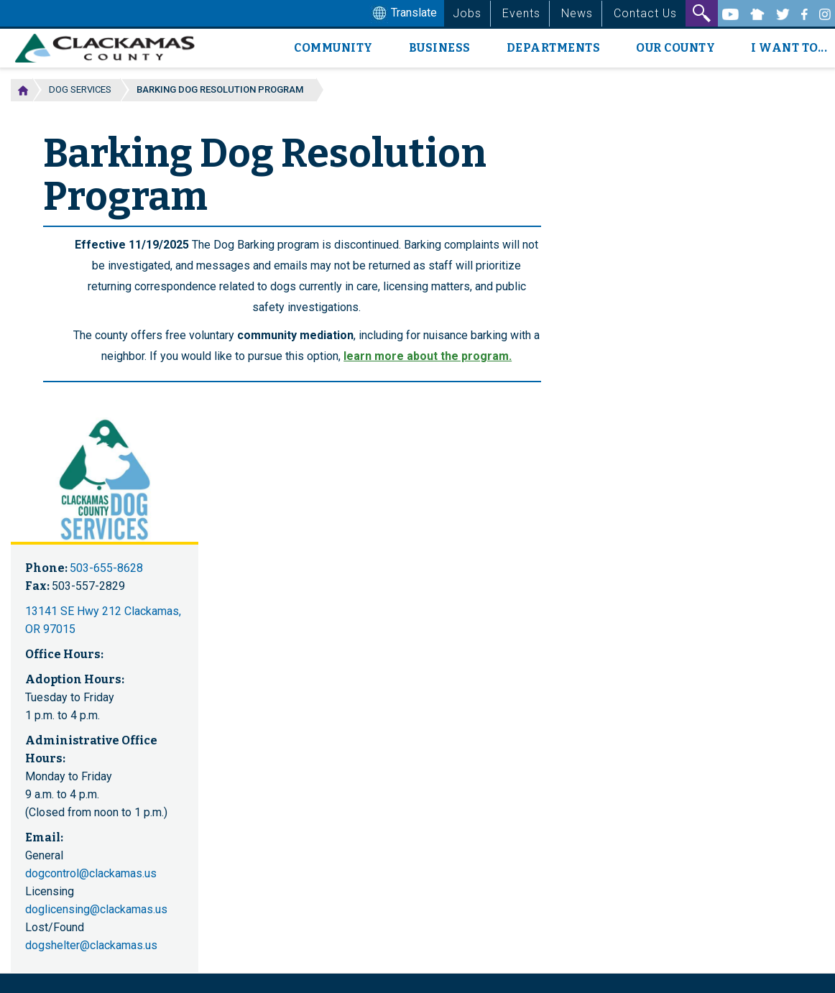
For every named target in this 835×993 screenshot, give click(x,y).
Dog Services (80, 89)
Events (521, 13)
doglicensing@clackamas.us (96, 909)
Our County (675, 48)
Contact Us (645, 13)
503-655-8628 (106, 568)
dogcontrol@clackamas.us (91, 873)
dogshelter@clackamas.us (91, 945)
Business (440, 48)
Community (333, 48)
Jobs (467, 13)
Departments (554, 48)
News (577, 13)
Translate (403, 13)
